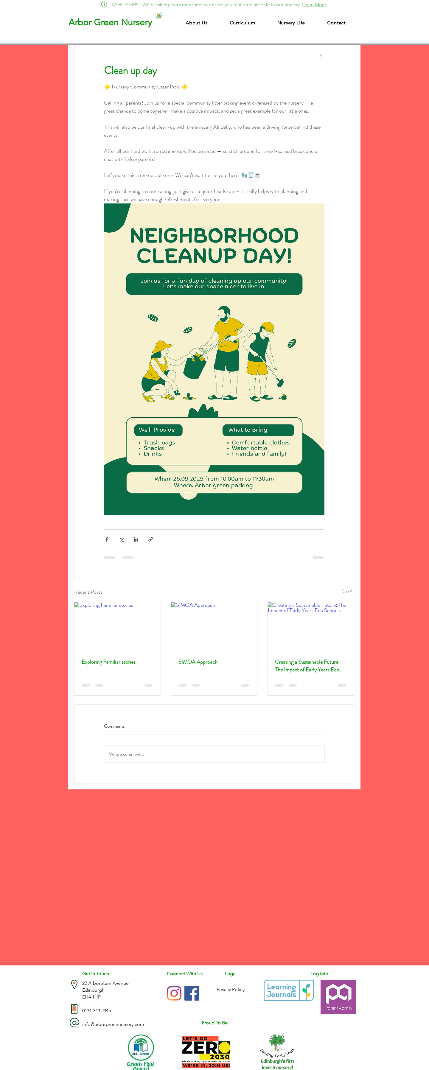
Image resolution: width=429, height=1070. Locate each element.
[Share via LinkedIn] (136, 539)
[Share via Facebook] (107, 539)
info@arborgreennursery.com (113, 1024)
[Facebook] (191, 993)
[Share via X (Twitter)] (121, 539)
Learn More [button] (314, 4)
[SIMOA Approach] (214, 626)
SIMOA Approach (197, 662)
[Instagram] (174, 993)
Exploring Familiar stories (109, 662)
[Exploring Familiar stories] (117, 626)
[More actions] (320, 55)
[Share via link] (150, 539)
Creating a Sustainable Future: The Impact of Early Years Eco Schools (307, 666)
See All (348, 591)
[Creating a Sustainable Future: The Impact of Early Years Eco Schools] (311, 626)
